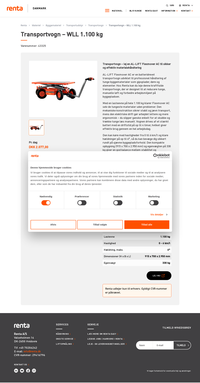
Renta (184, 5)
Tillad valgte (100, 224)
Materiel (115, 10)
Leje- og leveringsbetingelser (106, 344)
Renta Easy (149, 10)
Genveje (93, 324)
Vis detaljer (156, 214)
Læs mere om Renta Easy (101, 334)
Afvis (53, 224)
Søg (170, 5)
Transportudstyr (74, 25)
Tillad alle (146, 224)
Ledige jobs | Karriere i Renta (104, 339)
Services (62, 324)
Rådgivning (62, 334)
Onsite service (64, 339)
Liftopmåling (64, 344)
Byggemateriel (53, 25)
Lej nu (156, 275)
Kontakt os (20, 365)
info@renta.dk (32, 351)
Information (166, 10)
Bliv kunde (133, 10)
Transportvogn (96, 25)
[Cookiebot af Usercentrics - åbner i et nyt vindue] (156, 156)
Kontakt (184, 10)
